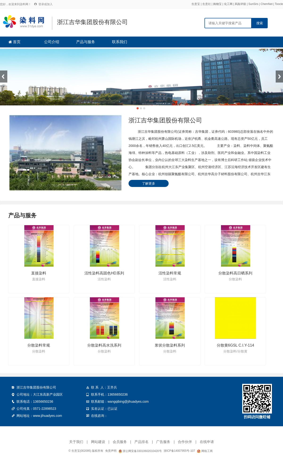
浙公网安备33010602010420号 (140, 451)
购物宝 (217, 4)
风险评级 (240, 4)
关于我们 (76, 442)
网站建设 (98, 442)
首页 (17, 42)
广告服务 (163, 442)
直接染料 (38, 273)
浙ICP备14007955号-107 (179, 450)
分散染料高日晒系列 (235, 273)
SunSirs (253, 4)
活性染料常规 (169, 273)
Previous (3, 76)
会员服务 (120, 442)
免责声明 (111, 450)
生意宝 (195, 4)
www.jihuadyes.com (47, 416)
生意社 (206, 4)
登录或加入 (45, 4)
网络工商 (204, 451)
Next (279, 76)
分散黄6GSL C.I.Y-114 (235, 345)
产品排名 (141, 442)
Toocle (279, 4)
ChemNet (267, 4)
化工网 (228, 4)
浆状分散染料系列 (170, 345)
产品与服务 (85, 42)
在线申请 (207, 442)
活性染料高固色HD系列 (104, 273)
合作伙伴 (185, 442)
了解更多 (148, 183)
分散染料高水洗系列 (104, 345)
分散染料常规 (38, 345)
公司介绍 (51, 42)
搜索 (259, 23)
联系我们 (119, 42)
